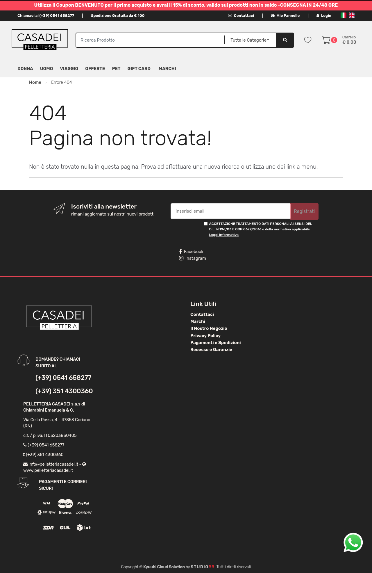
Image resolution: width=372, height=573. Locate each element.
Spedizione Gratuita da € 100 (117, 15)
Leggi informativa (224, 235)
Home (35, 82)
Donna (25, 68)
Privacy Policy (205, 335)
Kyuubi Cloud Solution (164, 567)
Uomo (46, 68)
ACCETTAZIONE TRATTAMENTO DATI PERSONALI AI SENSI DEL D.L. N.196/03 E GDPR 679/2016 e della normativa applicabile (260, 229)
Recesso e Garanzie (211, 349)
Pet (116, 68)
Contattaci (241, 15)
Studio (203, 567)
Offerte (95, 68)
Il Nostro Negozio (208, 328)
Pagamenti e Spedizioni (215, 342)
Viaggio (69, 68)
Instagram (192, 258)
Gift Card (139, 68)
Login (323, 15)
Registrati (304, 211)
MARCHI (167, 68)
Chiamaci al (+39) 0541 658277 (45, 15)
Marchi (197, 321)
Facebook (191, 251)
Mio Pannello (285, 15)
